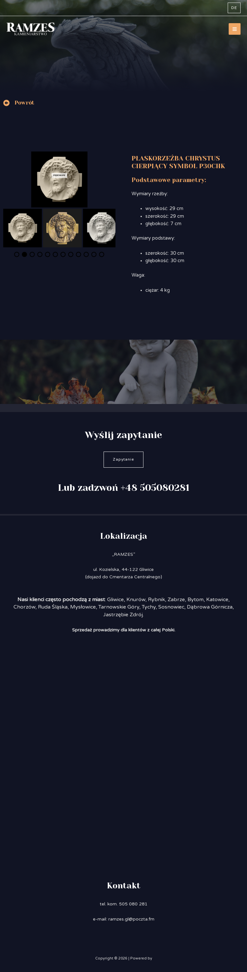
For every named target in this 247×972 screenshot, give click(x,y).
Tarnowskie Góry (118, 607)
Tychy (149, 607)
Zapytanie (123, 459)
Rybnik (156, 599)
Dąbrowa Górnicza (210, 607)
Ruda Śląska (53, 607)
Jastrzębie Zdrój (123, 614)
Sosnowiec (171, 607)
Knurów (135, 599)
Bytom (196, 599)
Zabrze (176, 599)
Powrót (24, 103)
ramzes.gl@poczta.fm (131, 919)
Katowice (217, 599)
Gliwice (115, 599)
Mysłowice (83, 607)
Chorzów (24, 607)
